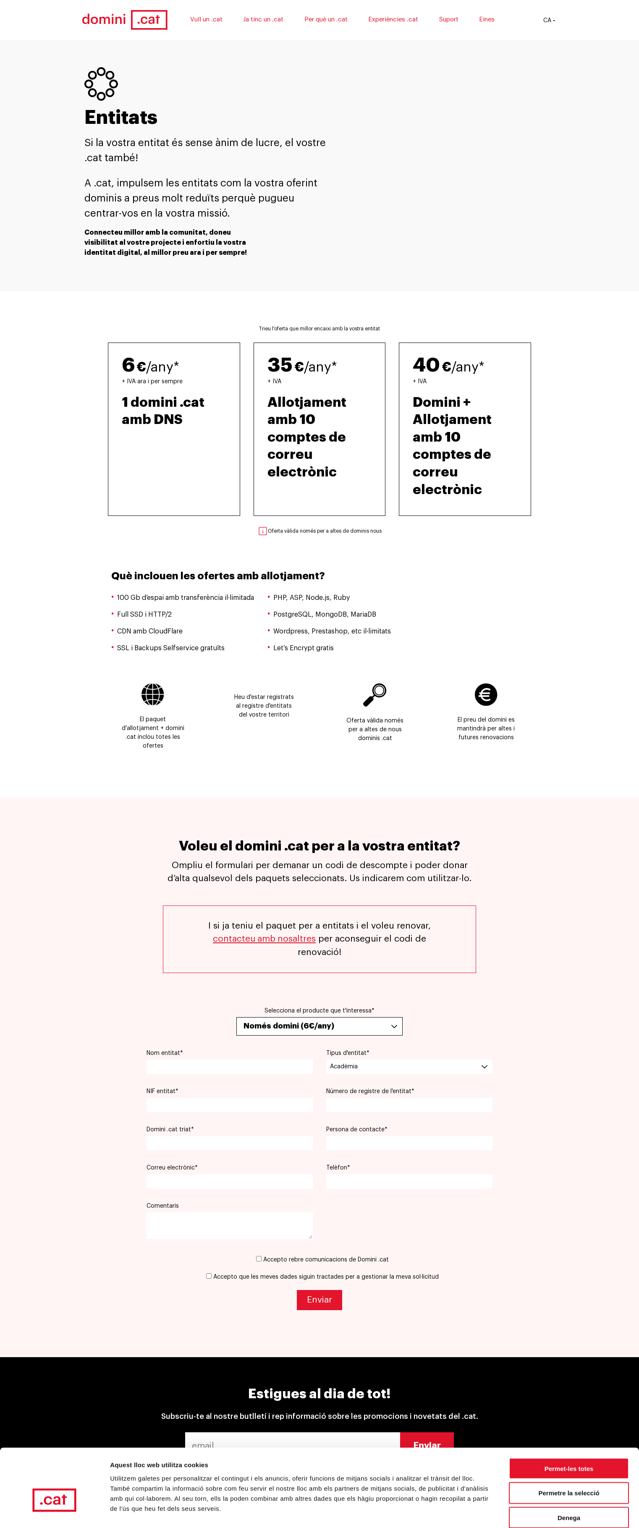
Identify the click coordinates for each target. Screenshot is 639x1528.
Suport (452, 20)
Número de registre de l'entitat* (370, 1091)
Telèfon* (338, 1168)
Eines (491, 20)
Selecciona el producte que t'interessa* (319, 1010)
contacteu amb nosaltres (264, 938)
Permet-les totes (569, 1419)
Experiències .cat (397, 20)
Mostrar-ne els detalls (142, 1511)
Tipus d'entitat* (347, 1053)
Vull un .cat (210, 20)
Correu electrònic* (172, 1168)
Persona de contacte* (357, 1130)
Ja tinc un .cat (267, 20)
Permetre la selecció (568, 1443)
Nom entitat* (165, 1053)
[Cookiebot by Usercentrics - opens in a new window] (54, 1511)
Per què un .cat (329, 20)
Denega (569, 1468)
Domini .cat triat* (170, 1130)
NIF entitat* (162, 1091)
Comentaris (163, 1206)
